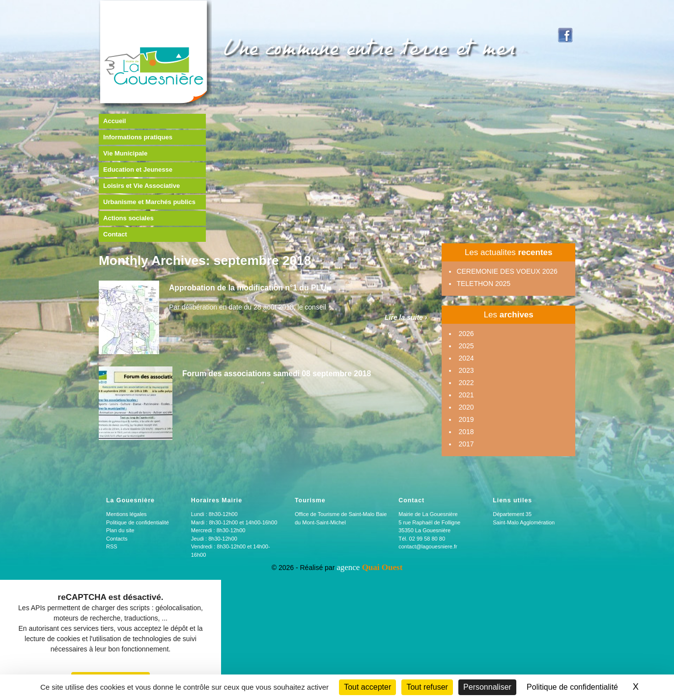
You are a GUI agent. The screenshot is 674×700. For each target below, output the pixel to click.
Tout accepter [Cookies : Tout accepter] (367, 687)
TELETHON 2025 (483, 283)
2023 (466, 370)
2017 (466, 444)
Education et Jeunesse (137, 169)
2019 (466, 419)
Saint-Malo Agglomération (524, 522)
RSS (111, 546)
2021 (466, 395)
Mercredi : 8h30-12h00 (218, 530)
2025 (466, 346)
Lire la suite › (406, 317)
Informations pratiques (137, 137)
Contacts (116, 539)
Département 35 (512, 514)
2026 (466, 333)
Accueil (114, 121)
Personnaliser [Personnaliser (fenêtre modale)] (487, 687)
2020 (466, 407)
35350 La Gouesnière (424, 530)
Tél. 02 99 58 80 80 (421, 539)
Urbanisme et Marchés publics (149, 202)
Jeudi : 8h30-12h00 (214, 539)
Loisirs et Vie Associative (141, 185)
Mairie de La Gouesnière (427, 514)
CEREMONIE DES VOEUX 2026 (506, 271)
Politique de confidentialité (137, 522)
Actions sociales (128, 218)
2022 (466, 383)
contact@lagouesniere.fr (427, 546)
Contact (115, 234)
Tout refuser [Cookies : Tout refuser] (427, 687)
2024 (466, 358)
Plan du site (120, 530)
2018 (466, 432)
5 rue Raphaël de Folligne (429, 522)
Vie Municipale (125, 153)
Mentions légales (126, 514)
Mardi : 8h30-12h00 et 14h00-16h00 (234, 522)
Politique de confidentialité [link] (572, 687)
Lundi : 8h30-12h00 (214, 514)
